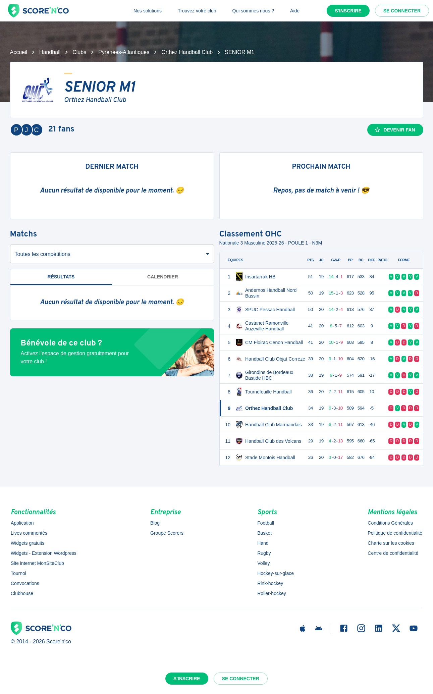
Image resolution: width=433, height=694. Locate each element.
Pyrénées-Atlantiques (123, 52)
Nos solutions (147, 10)
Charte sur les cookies (391, 543)
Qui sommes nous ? (253, 10)
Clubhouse (22, 593)
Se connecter (402, 10)
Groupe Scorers (166, 533)
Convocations (25, 583)
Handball (49, 52)
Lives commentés (29, 533)
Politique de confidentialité (395, 533)
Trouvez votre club (197, 10)
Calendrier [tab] (162, 276)
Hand (262, 543)
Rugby (264, 553)
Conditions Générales (390, 523)
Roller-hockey (271, 593)
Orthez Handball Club (187, 52)
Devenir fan (394, 129)
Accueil (19, 52)
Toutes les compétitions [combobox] (42, 254)
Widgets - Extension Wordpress (43, 553)
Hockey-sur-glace (275, 573)
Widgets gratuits (27, 543)
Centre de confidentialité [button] (393, 553)
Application (22, 523)
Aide (295, 10)
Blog (155, 523)
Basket (264, 533)
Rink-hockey (270, 583)
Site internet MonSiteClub (37, 563)
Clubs (79, 52)
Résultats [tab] (61, 276)
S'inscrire (348, 10)
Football (265, 523)
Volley (263, 563)
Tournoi (18, 573)
